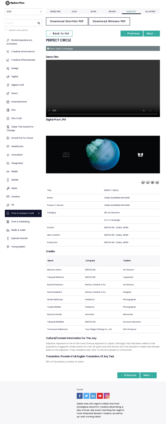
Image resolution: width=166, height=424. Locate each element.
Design (14, 68)
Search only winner (18, 30)
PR (12, 205)
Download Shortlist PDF (67, 21)
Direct (14, 93)
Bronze (112, 11)
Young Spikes (18, 246)
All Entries (150, 11)
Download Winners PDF (109, 21)
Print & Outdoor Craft (22, 213)
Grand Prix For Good (22, 138)
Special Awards (19, 238)
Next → (152, 33)
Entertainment (19, 101)
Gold (74, 11)
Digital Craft (17, 84)
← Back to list (59, 33)
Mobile (14, 179)
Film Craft (16, 118)
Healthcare (17, 146)
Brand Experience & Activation (19, 42)
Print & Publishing (20, 221)
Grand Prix (55, 11)
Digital (14, 76)
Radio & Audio (18, 230)
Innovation (17, 154)
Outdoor (15, 196)
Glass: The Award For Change (20, 128)
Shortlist (131, 11)
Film (13, 110)
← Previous (132, 33)
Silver (93, 11)
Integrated (17, 163)
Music (14, 188)
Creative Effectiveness (23, 59)
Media (14, 171)
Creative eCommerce (23, 51)
